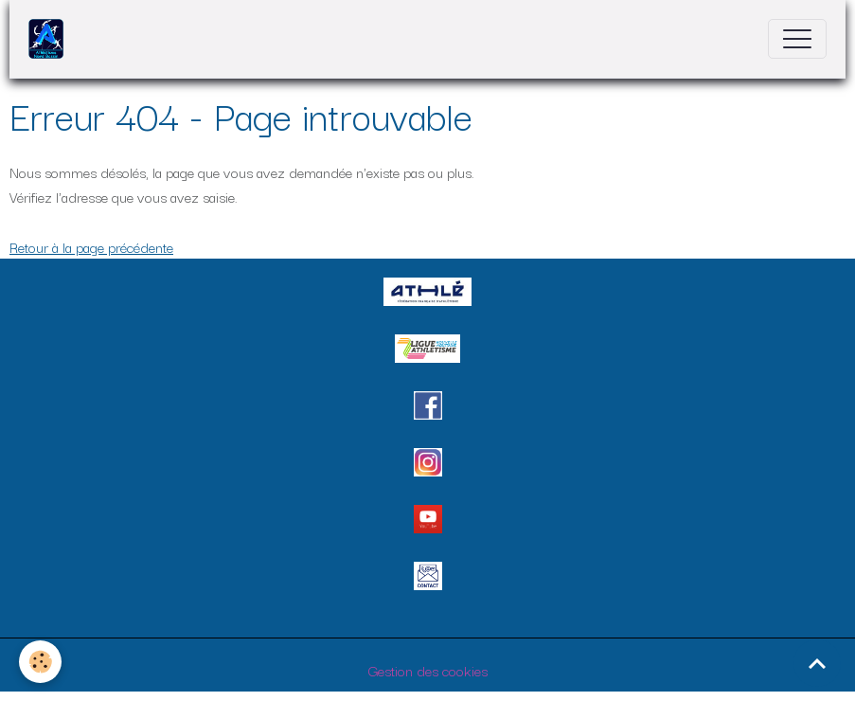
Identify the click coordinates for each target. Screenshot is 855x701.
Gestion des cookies (428, 669)
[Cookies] (40, 661)
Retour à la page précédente (91, 246)
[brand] (50, 39)
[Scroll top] (817, 663)
